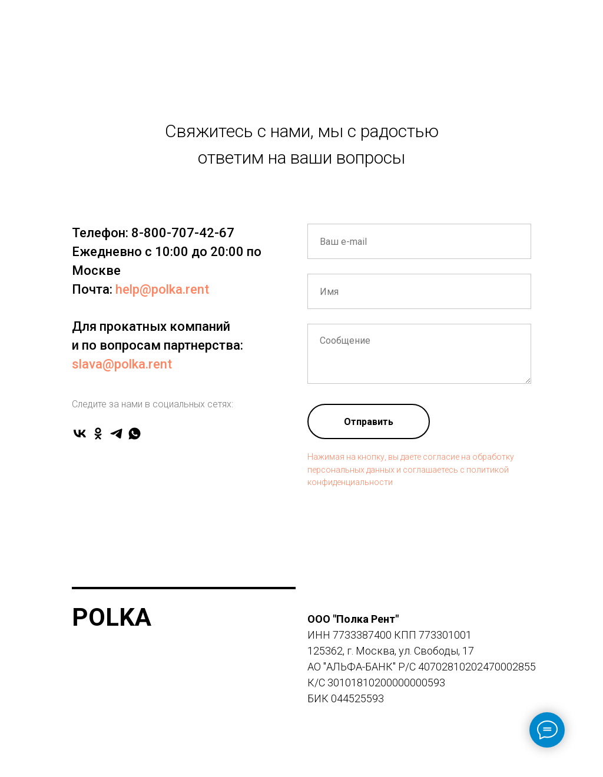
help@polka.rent (162, 289)
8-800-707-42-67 (182, 232)
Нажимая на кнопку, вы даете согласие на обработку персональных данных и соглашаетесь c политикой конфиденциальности (410, 469)
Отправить (368, 421)
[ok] (98, 433)
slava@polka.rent (122, 364)
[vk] (79, 433)
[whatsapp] (134, 433)
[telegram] (116, 433)
